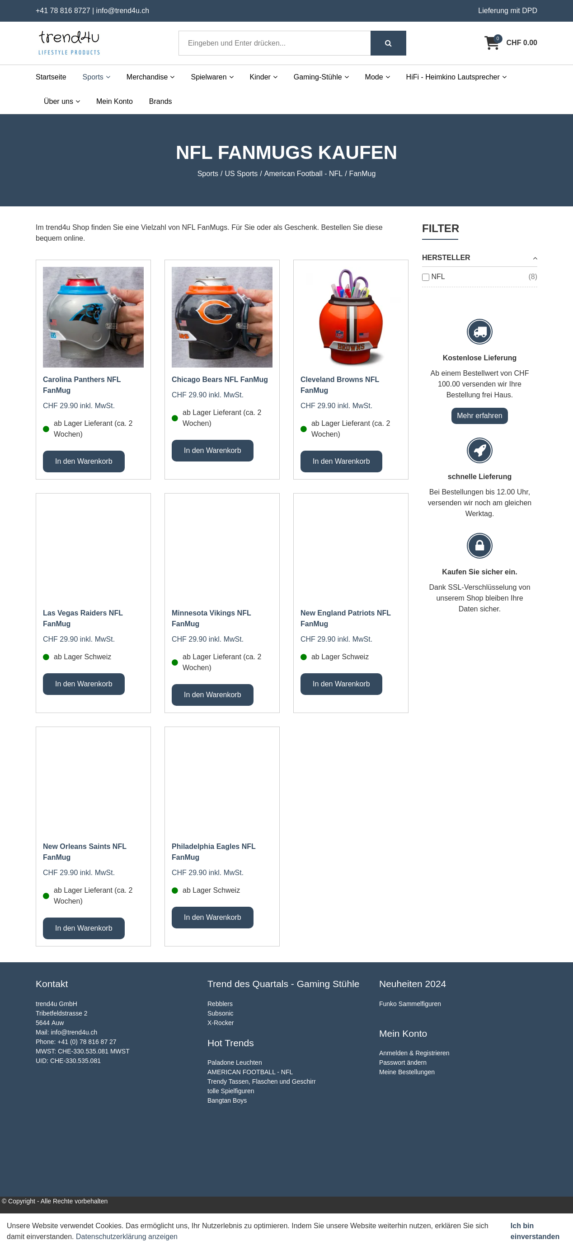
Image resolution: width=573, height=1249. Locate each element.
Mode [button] (377, 77)
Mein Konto (114, 101)
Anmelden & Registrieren (414, 1053)
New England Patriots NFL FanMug (346, 618)
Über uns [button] (62, 101)
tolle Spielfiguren (230, 1091)
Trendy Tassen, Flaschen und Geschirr (261, 1081)
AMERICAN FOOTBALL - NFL (250, 1072)
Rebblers (220, 1003)
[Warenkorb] (510, 43)
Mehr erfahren (480, 415)
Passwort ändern (403, 1062)
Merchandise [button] (151, 77)
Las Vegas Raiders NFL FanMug (83, 618)
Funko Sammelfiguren (410, 1003)
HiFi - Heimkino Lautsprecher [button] (456, 77)
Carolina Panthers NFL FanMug (82, 385)
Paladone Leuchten (234, 1062)
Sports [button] (96, 77)
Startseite (51, 77)
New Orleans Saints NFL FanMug (85, 852)
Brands (160, 101)
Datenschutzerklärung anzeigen (127, 1236)
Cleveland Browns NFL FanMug (340, 385)
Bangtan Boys (227, 1100)
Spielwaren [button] (212, 77)
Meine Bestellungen (407, 1072)
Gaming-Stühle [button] (321, 77)
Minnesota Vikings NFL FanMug (211, 618)
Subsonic (220, 1013)
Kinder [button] (263, 77)
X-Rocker (220, 1022)
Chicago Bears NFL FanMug (220, 379)
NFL (438, 276)
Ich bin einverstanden (535, 1231)
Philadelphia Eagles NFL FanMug (214, 852)
